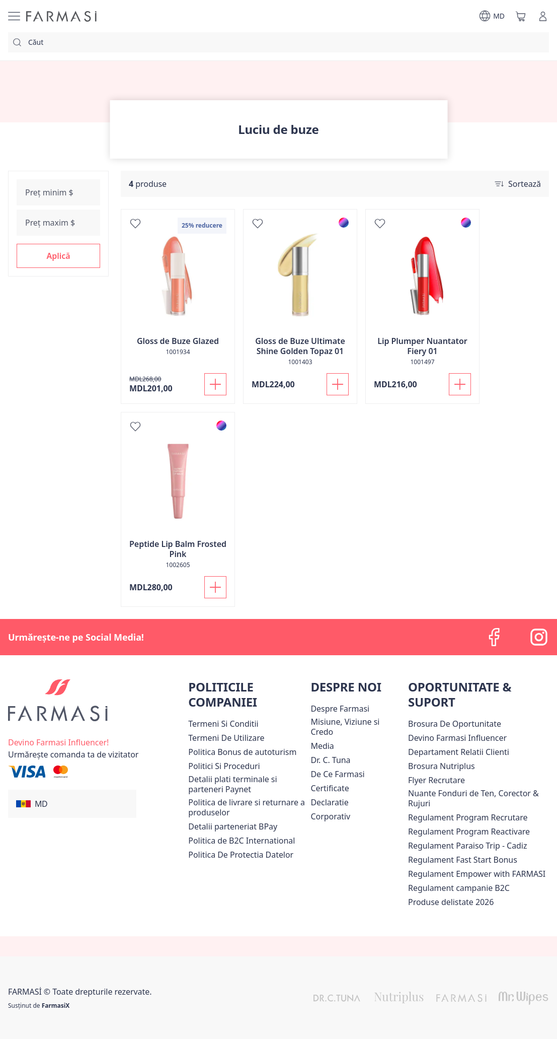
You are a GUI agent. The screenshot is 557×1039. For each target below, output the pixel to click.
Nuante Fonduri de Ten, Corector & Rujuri (473, 798)
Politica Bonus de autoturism (242, 752)
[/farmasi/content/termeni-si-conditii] (223, 724)
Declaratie (329, 802)
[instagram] (539, 637)
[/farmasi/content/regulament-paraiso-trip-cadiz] (467, 846)
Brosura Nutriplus (441, 766)
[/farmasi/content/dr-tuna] (330, 760)
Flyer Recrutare (436, 780)
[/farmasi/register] (58, 741)
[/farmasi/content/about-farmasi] (339, 709)
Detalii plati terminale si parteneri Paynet (232, 784)
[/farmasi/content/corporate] (330, 816)
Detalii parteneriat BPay (232, 826)
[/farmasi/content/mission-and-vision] (357, 727)
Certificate (329, 788)
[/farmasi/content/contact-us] (458, 752)
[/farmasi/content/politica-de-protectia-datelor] (240, 855)
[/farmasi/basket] (521, 16)
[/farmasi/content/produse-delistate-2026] (451, 902)
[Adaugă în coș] (215, 384)
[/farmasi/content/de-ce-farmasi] (337, 774)
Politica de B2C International (241, 841)
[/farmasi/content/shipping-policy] (247, 807)
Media (322, 746)
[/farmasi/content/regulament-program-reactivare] (469, 831)
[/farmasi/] (61, 16)
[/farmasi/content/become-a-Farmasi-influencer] (457, 738)
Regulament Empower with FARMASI (476, 874)
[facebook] (495, 637)
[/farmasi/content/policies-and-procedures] (224, 766)
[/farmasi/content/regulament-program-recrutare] (467, 817)
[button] (58, 256)
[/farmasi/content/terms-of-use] (226, 738)
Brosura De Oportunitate (454, 724)
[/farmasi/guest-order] (73, 754)
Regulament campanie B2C (459, 888)
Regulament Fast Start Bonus (462, 860)
